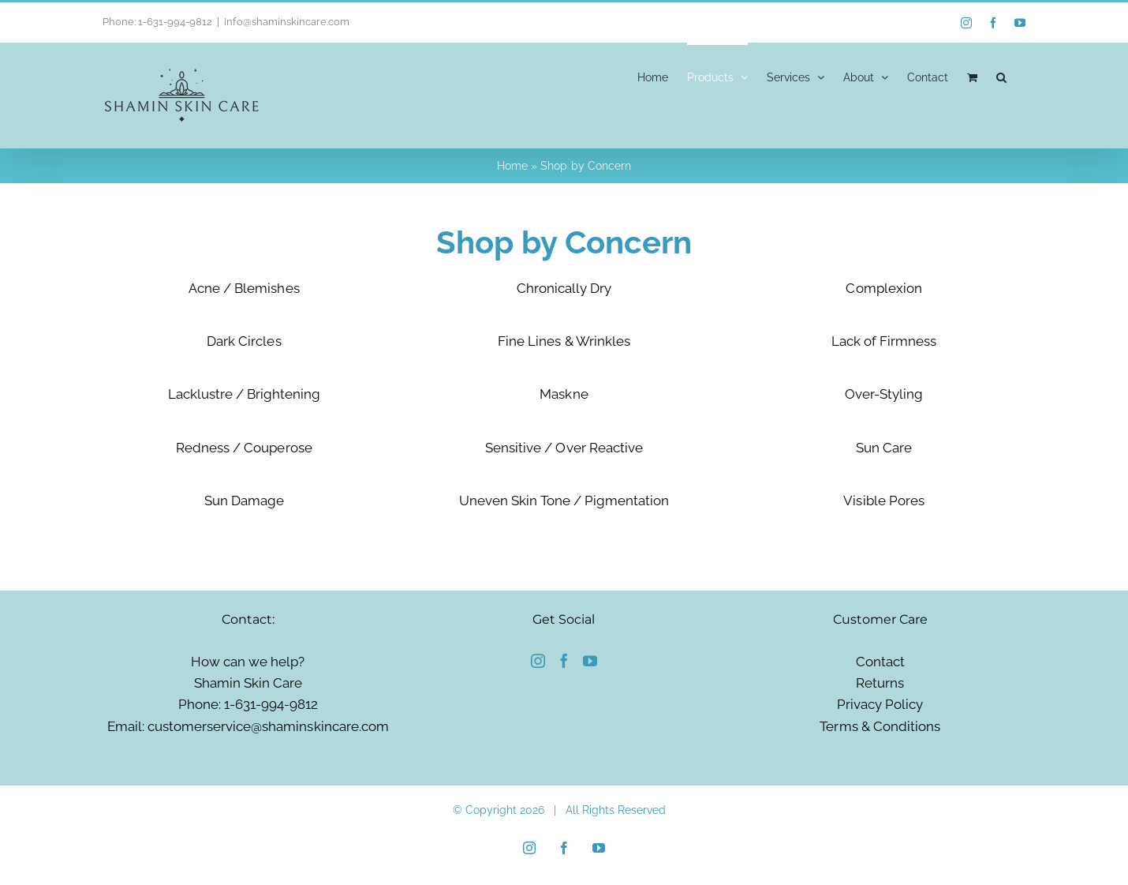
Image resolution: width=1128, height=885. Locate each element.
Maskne (564, 394)
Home (512, 165)
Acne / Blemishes (244, 288)
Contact (880, 661)
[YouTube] (590, 661)
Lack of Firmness (883, 341)
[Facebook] (564, 661)
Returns (880, 683)
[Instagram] (538, 661)
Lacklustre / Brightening (244, 394)
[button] (1001, 76)
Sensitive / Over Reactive (564, 448)
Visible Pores (883, 500)
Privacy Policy (880, 704)
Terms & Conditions (879, 726)
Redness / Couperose (244, 448)
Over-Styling (884, 394)
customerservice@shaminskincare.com (268, 726)
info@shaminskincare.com (286, 22)
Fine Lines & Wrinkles (563, 341)
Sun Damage (244, 500)
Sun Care (884, 448)
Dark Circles (244, 341)
